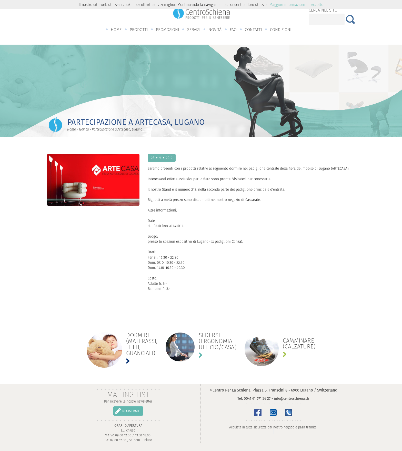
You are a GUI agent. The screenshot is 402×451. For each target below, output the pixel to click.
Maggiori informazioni (287, 4)
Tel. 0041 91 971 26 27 (253, 398)
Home (71, 129)
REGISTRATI (130, 410)
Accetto (317, 4)
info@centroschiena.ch (291, 398)
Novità (84, 129)
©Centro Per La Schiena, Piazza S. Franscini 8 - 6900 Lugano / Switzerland (273, 390)
